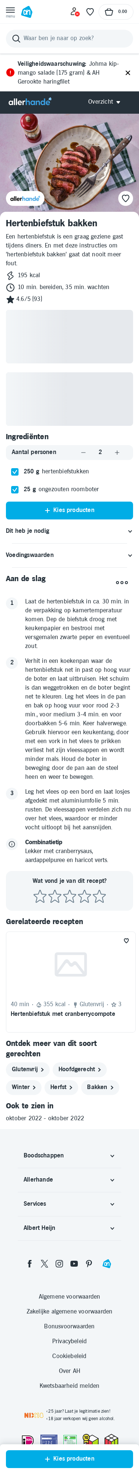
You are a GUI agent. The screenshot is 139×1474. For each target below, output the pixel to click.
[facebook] (29, 1263)
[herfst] (61, 1087)
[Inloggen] (75, 11)
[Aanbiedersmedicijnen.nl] (70, 1440)
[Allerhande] (30, 102)
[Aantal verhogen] (117, 452)
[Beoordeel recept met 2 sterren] (54, 897)
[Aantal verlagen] (83, 452)
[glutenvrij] (28, 1069)
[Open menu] (10, 12)
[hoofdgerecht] (80, 1069)
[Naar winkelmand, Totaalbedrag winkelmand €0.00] (116, 11)
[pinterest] (89, 1263)
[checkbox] (15, 472)
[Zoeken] (69, 39)
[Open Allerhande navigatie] (107, 102)
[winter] (24, 1087)
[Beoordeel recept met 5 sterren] (99, 897)
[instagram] (59, 1263)
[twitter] (44, 1263)
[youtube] (74, 1263)
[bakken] (100, 1087)
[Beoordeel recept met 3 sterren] (69, 897)
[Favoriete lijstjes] (90, 11)
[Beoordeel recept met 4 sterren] (84, 897)
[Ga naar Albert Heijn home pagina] (27, 12)
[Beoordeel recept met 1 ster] (40, 897)
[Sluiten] (127, 73)
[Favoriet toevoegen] (126, 941)
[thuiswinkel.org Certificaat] (91, 1440)
